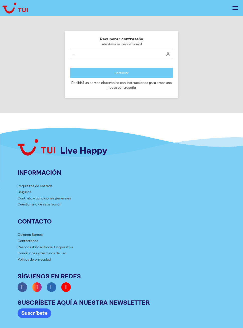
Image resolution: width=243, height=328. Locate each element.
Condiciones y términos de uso (42, 253)
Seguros (24, 192)
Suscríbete (34, 313)
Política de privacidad (34, 259)
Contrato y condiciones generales (44, 198)
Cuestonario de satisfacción (40, 204)
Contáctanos (28, 241)
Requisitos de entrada (35, 186)
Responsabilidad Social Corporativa (45, 247)
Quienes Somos (30, 235)
